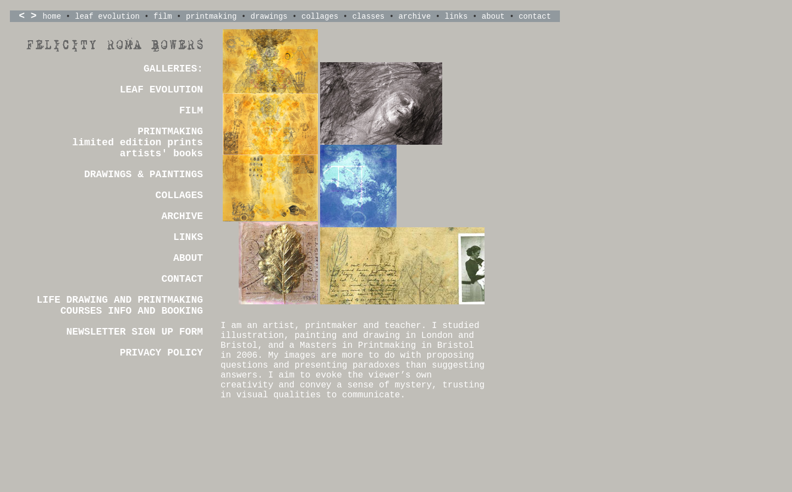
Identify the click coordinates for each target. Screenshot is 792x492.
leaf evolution (107, 16)
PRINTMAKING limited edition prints (137, 137)
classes (368, 16)
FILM (191, 110)
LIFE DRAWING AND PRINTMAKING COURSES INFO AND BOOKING (120, 305)
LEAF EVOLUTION (161, 89)
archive (414, 16)
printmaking (211, 16)
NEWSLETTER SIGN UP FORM (135, 331)
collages (319, 16)
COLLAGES (179, 195)
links (456, 16)
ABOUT (188, 258)
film (162, 16)
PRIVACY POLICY (161, 352)
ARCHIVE (182, 216)
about (493, 16)
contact (535, 16)
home (51, 16)
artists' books (161, 153)
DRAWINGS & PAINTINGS (143, 174)
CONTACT (182, 279)
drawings (269, 16)
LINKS (188, 237)
